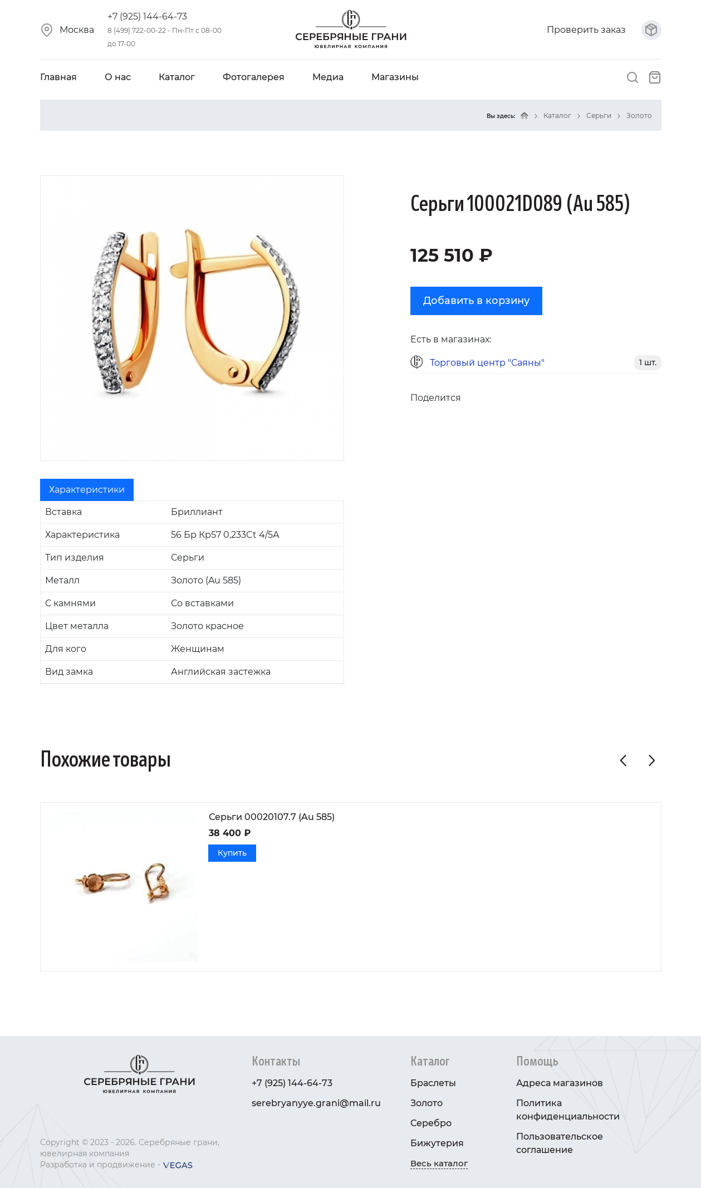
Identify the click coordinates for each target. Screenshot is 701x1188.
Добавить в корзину (476, 300)
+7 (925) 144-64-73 (147, 16)
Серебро (431, 1123)
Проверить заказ (604, 29)
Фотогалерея (254, 77)
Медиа (328, 77)
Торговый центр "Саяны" (487, 362)
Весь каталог (439, 1163)
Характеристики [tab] (87, 489)
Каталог (177, 77)
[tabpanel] (192, 592)
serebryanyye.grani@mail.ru (316, 1103)
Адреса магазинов (559, 1083)
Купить (232, 853)
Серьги (598, 115)
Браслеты (433, 1083)
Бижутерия (437, 1143)
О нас (118, 77)
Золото (639, 115)
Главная (58, 77)
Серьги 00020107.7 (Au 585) (272, 817)
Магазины (395, 77)
